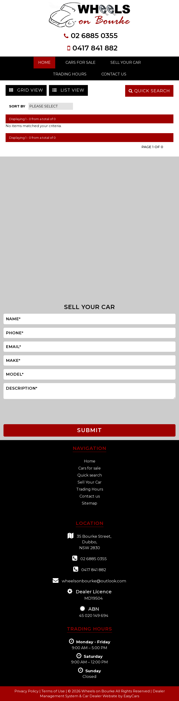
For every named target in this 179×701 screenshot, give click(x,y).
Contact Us (113, 74)
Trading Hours (69, 74)
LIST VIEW (68, 90)
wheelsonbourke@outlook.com (89, 580)
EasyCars (131, 696)
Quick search (89, 475)
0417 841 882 (94, 48)
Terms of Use (53, 691)
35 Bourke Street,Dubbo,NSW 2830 (89, 541)
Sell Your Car (125, 62)
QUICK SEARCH (149, 90)
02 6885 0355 (94, 35)
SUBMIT (89, 430)
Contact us (89, 496)
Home (44, 62)
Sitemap (89, 503)
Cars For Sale (80, 62)
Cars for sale (89, 468)
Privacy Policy (26, 691)
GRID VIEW (26, 90)
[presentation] (22, 412)
